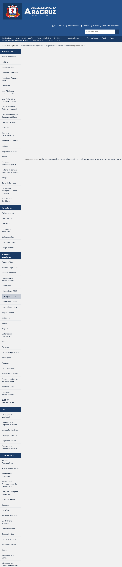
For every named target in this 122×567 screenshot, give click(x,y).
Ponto (112, 38)
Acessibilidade (73, 26)
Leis (3, 409)
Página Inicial (7, 38)
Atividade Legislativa (35, 45)
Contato (86, 26)
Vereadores (7, 208)
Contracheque (92, 38)
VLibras (96, 26)
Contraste (106, 26)
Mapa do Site (59, 26)
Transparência (8, 455)
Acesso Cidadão (53, 40)
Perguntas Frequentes (74, 38)
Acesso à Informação (24, 38)
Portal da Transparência (12, 40)
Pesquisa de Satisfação (34, 40)
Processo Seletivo (44, 38)
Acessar (116, 26)
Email (104, 38)
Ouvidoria (58, 38)
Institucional (7, 51)
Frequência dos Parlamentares (57, 45)
